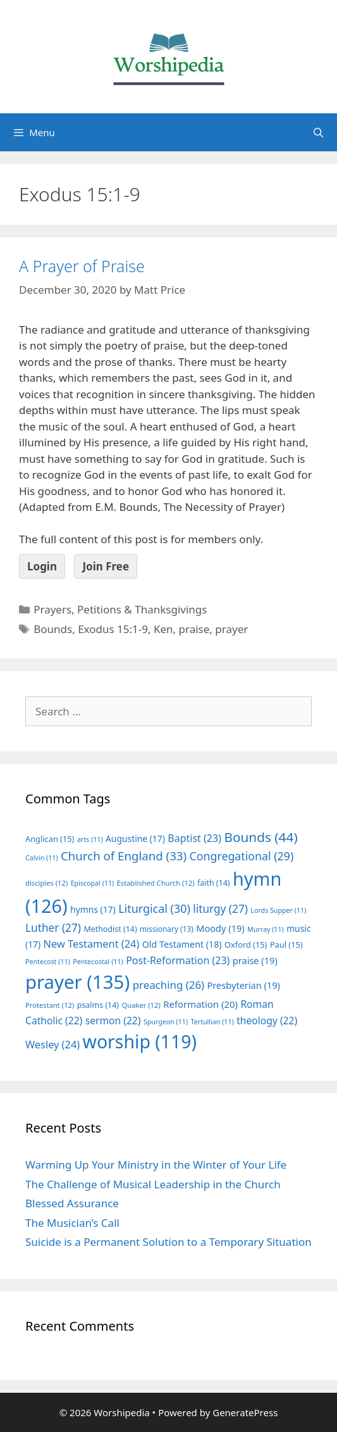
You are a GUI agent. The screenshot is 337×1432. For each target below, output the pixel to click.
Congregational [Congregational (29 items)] (242, 856)
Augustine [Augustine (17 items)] (135, 838)
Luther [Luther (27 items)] (53, 927)
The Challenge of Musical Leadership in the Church (153, 1184)
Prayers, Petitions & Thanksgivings (120, 609)
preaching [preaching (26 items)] (169, 984)
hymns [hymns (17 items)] (93, 909)
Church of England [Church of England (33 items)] (124, 856)
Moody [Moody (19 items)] (220, 928)
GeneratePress (245, 1412)
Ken (163, 629)
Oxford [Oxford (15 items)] (245, 944)
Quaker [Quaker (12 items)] (141, 1005)
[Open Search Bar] (318, 132)
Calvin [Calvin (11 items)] (41, 857)
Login (42, 566)
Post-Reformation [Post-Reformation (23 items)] (178, 960)
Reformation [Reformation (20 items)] (200, 1004)
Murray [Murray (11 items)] (265, 929)
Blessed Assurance (72, 1203)
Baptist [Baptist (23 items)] (194, 838)
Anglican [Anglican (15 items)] (49, 839)
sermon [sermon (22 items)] (113, 1020)
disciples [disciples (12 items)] (46, 883)
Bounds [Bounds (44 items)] (260, 837)
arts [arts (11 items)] (90, 839)
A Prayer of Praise (82, 266)
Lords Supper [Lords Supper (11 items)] (278, 910)
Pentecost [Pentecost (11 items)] (47, 961)
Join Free (105, 566)
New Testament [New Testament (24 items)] (92, 944)
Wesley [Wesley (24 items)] (52, 1045)
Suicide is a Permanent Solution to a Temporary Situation (168, 1241)
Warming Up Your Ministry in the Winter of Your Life (155, 1164)
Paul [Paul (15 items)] (286, 944)
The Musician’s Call (72, 1222)
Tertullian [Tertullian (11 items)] (212, 1021)
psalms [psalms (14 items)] (98, 1005)
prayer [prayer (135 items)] (77, 982)
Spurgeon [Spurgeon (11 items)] (166, 1021)
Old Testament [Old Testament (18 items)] (182, 944)
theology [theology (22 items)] (266, 1020)
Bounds (53, 629)
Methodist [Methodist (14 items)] (110, 929)
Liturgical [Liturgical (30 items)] (154, 908)
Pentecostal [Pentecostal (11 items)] (98, 961)
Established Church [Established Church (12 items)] (156, 883)
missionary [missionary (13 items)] (166, 929)
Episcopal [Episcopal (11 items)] (92, 883)
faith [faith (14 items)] (213, 882)
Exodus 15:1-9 (113, 629)
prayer (231, 629)
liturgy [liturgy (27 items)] (220, 908)
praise (194, 629)
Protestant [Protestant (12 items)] (49, 1005)
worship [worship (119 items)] (140, 1041)
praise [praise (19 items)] (255, 960)
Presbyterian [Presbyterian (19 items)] (243, 985)
